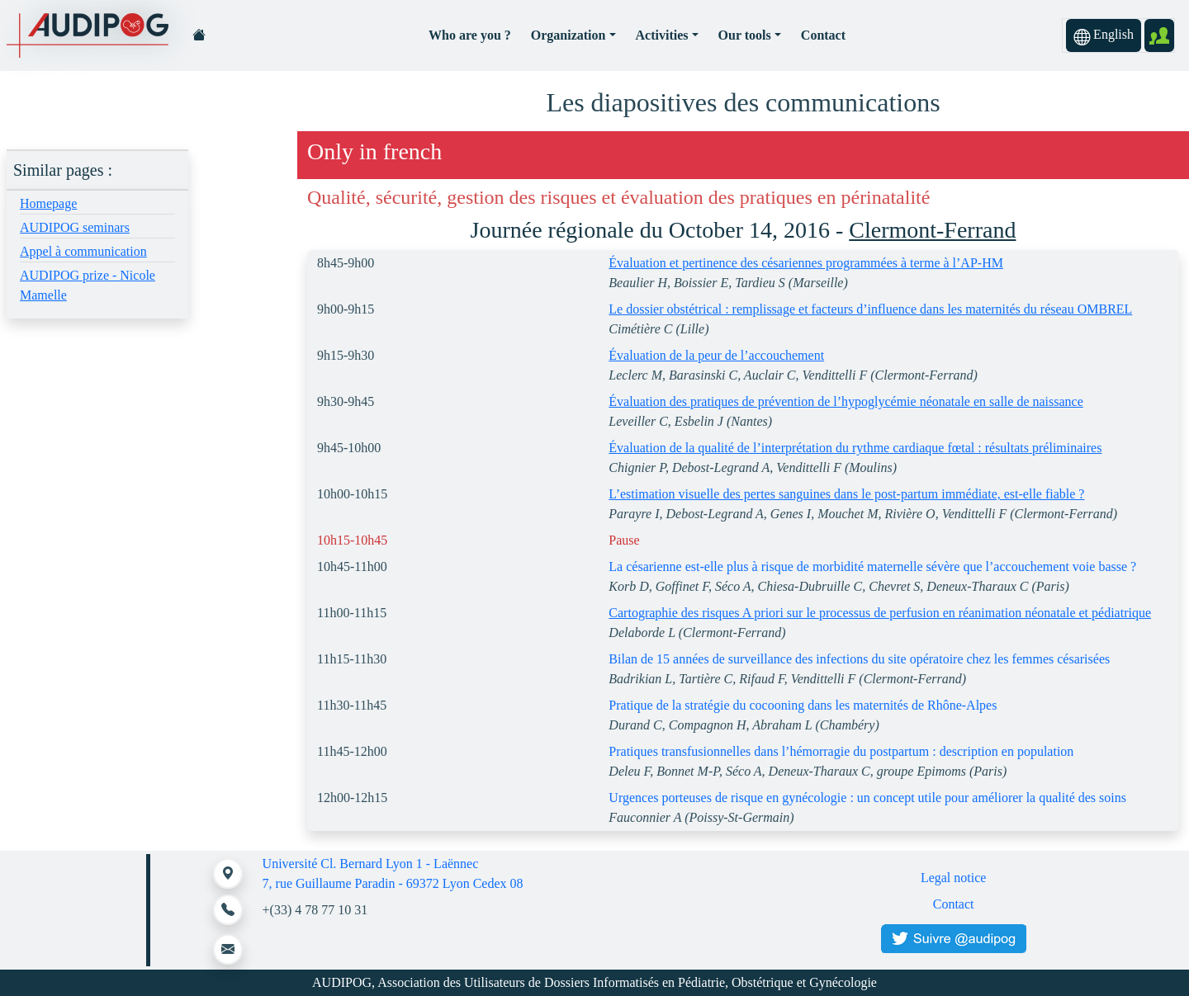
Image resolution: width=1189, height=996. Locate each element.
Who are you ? (470, 35)
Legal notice (954, 878)
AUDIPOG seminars (75, 227)
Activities (662, 35)
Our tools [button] (744, 35)
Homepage (48, 203)
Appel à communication (83, 251)
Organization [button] (568, 35)
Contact (823, 35)
